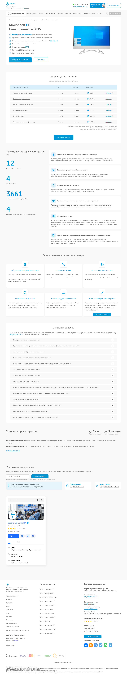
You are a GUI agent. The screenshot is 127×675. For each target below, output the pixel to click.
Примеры (9, 603)
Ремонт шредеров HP (46, 609)
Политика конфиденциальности (64, 662)
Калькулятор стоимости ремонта (17, 630)
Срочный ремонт (31, 13)
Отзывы (53, 13)
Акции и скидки (77, 13)
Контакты (100, 13)
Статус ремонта (115, 13)
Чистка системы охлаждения (23, 105)
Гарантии (68, 13)
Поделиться (86, 645)
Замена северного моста (21, 99)
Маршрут (13, 536)
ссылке (16, 640)
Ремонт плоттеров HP (46, 625)
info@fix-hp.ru (89, 604)
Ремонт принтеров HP (47, 601)
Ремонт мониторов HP (47, 605)
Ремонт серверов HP (46, 589)
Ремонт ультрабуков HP (47, 629)
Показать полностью (13, 451)
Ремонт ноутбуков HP (46, 593)
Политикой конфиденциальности (46, 479)
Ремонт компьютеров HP (48, 597)
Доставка (60, 13)
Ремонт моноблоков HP (47, 617)
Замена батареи (18, 116)
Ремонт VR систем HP (46, 613)
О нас (47, 13)
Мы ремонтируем (16, 13)
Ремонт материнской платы (22, 93)
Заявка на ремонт (89, 13)
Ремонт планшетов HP (47, 633)
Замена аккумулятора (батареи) (24, 122)
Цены (41, 13)
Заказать (109, 93)
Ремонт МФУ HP (45, 621)
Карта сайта (10, 646)
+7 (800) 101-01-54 (81, 4)
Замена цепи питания (20, 110)
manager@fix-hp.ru (90, 609)
